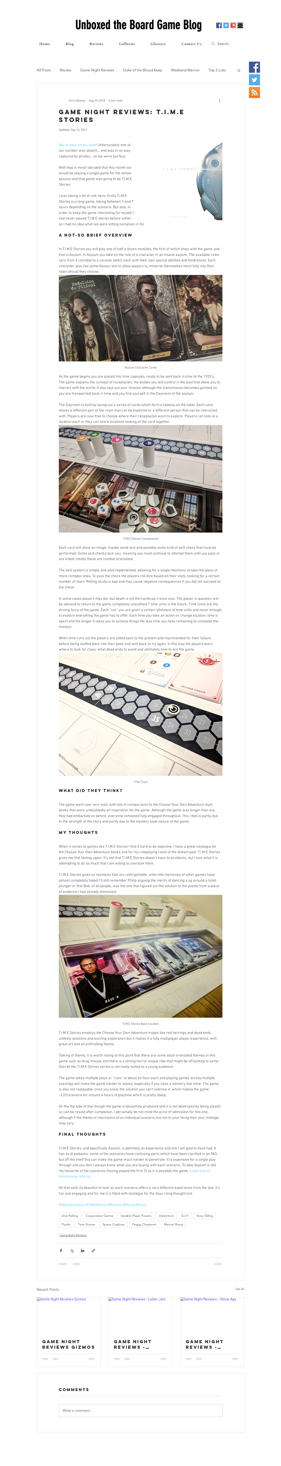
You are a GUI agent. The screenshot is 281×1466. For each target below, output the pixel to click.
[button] (239, 70)
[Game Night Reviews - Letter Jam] (140, 1315)
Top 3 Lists (217, 70)
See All (240, 1289)
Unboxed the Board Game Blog (138, 25)
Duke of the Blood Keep (142, 70)
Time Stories (86, 1224)
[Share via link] (93, 1250)
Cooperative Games (99, 1216)
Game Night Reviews (97, 70)
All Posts (44, 70)
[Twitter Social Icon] (226, 25)
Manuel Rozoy (173, 1224)
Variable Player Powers (136, 1216)
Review (65, 70)
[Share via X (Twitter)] (72, 1250)
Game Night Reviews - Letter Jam (133, 1344)
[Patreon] (233, 25)
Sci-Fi (185, 1216)
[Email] (240, 25)
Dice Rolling (70, 1216)
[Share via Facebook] (61, 1250)
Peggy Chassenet (144, 1224)
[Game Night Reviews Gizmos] (69, 1315)
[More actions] (219, 100)
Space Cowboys (114, 1224)
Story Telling (204, 1216)
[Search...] (228, 44)
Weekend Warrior (185, 70)
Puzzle (66, 1224)
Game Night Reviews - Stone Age (205, 1344)
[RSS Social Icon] (254, 92)
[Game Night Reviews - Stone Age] (212, 1315)
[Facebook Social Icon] (219, 25)
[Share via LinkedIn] (82, 1250)
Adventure (166, 1216)
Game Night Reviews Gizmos (68, 1344)
